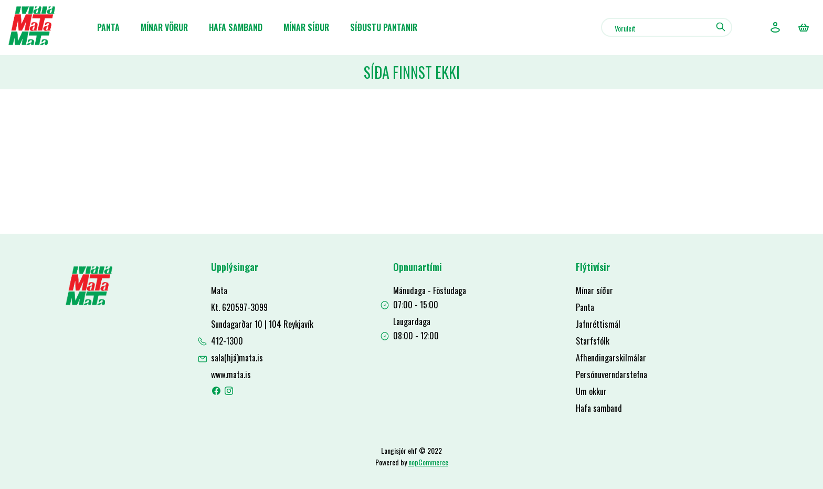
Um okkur (591, 391)
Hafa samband (235, 27)
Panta (108, 27)
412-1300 (227, 341)
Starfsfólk (592, 341)
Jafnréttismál (598, 324)
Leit (720, 27)
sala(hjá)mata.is (237, 357)
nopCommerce (428, 461)
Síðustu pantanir (383, 27)
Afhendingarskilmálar (611, 357)
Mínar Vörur (164, 27)
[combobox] (666, 27)
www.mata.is (231, 374)
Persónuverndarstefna (611, 374)
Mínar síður (306, 27)
